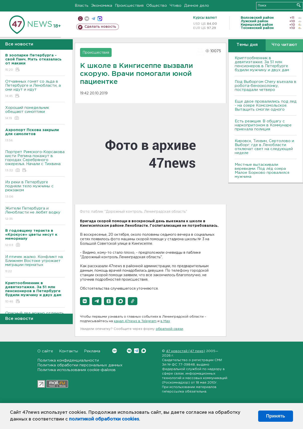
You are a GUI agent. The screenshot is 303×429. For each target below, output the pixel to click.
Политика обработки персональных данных (80, 365)
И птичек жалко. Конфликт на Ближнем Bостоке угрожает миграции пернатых (35, 264)
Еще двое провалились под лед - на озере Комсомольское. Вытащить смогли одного (266, 105)
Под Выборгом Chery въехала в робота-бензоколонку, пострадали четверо (265, 85)
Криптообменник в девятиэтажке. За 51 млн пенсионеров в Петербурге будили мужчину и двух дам (262, 64)
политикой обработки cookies (104, 419)
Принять (275, 416)
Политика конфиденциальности (68, 360)
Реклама (92, 351)
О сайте (45, 351)
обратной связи (169, 329)
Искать (299, 5)
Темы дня (247, 45)
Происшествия (129, 5)
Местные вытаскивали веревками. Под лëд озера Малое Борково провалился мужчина (262, 170)
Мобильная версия (80, 18)
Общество (156, 5)
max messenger (99, 18)
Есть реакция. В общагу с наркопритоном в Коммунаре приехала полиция (263, 125)
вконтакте (86, 18)
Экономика (101, 5)
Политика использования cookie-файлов (76, 370)
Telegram (136, 350)
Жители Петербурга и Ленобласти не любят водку (35, 214)
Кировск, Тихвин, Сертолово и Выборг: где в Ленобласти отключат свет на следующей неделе (264, 147)
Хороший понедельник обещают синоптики (35, 113)
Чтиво (175, 5)
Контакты (68, 351)
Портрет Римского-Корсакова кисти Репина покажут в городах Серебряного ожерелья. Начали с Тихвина (35, 161)
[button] (84, 301)
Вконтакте (114, 350)
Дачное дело (196, 5)
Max (143, 350)
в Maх (165, 321)
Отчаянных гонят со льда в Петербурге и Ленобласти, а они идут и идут (35, 89)
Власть (81, 5)
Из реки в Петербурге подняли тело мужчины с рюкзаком (35, 190)
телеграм (93, 18)
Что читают (284, 45)
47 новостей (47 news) (185, 351)
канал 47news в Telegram (135, 321)
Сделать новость (100, 26)
